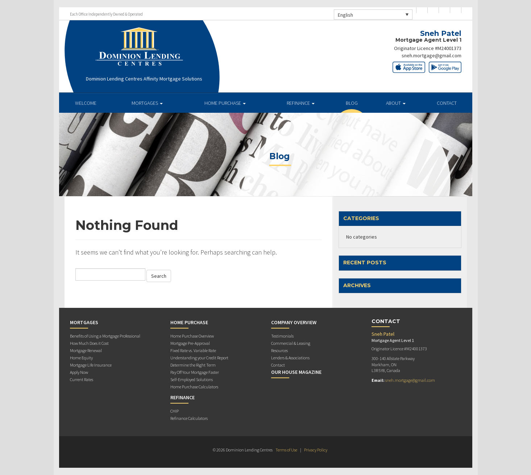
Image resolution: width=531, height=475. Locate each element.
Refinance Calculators (189, 418)
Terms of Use (286, 450)
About (396, 103)
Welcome (85, 103)
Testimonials (282, 336)
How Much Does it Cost (89, 343)
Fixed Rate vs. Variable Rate (193, 350)
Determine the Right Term (193, 365)
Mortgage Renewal (86, 350)
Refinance (301, 103)
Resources (279, 350)
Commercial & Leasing (290, 343)
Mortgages (147, 103)
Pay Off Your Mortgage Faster (194, 372)
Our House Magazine (296, 372)
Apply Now (79, 372)
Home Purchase (225, 103)
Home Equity (81, 357)
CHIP (174, 411)
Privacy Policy (315, 450)
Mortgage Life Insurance (91, 365)
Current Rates (81, 379)
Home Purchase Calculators (194, 386)
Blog (352, 103)
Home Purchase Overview (192, 336)
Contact (447, 103)
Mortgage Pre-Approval (190, 343)
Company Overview (293, 322)
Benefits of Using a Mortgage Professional (105, 336)
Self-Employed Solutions (191, 379)
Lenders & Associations (290, 357)
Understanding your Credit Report (199, 357)
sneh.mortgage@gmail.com (431, 55)
